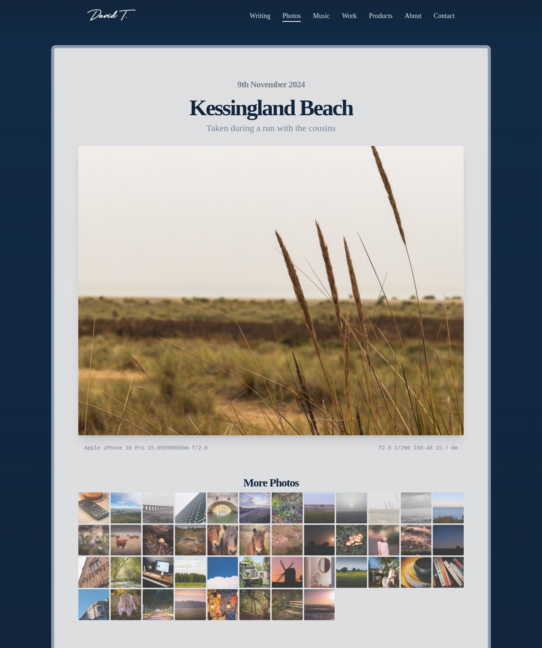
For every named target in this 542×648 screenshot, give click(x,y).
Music (321, 16)
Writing (260, 16)
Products (381, 16)
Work (349, 16)
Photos (291, 16)
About (413, 16)
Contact (444, 16)
